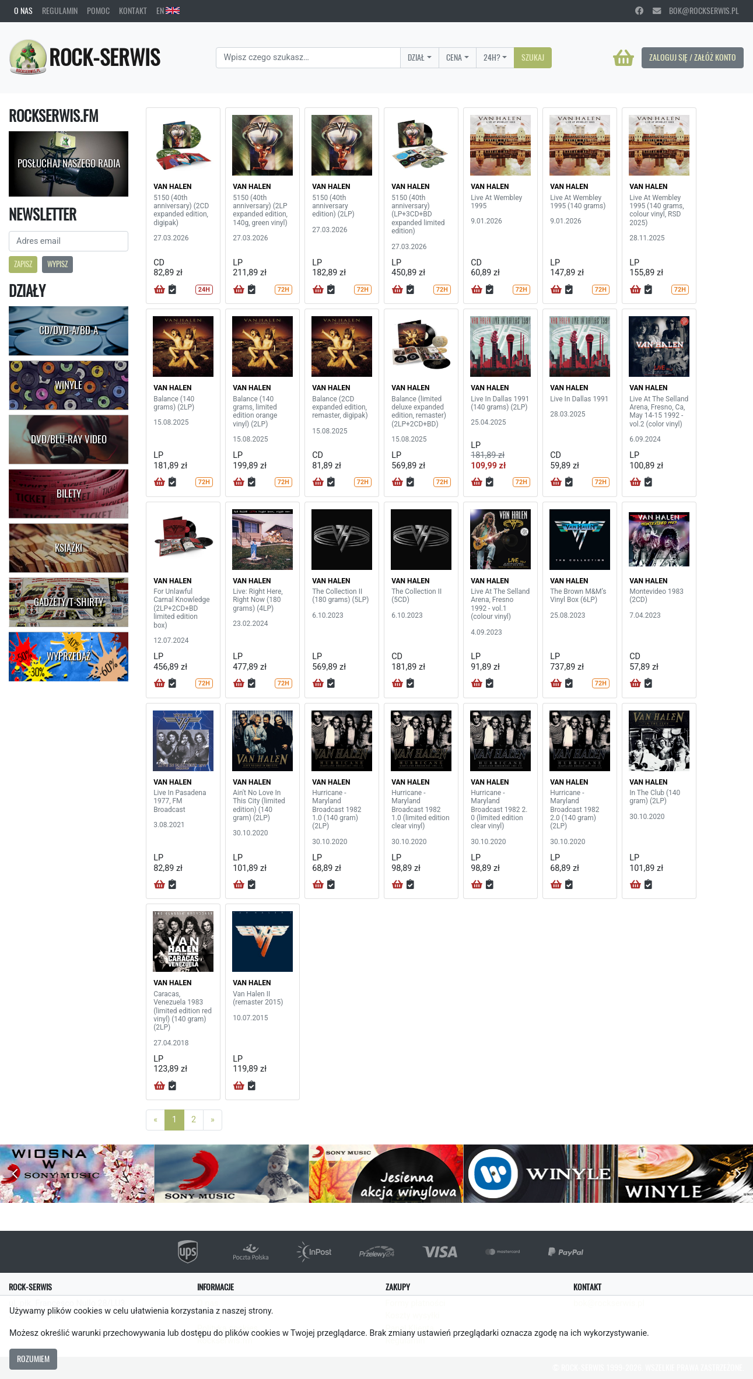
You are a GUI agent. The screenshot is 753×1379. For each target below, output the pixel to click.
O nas (23, 10)
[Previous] (155, 1120)
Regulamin (60, 10)
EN (168, 10)
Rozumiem (33, 1358)
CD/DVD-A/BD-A (68, 330)
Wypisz (57, 264)
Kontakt (133, 10)
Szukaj (532, 57)
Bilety (69, 494)
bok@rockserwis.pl (696, 10)
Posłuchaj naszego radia (68, 163)
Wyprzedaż (68, 656)
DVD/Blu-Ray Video (69, 439)
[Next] (212, 1120)
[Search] (308, 57)
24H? (492, 57)
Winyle (68, 385)
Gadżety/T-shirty (68, 602)
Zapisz (23, 264)
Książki (68, 548)
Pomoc (98, 10)
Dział (416, 57)
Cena (454, 57)
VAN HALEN (172, 187)
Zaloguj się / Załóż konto (692, 57)
